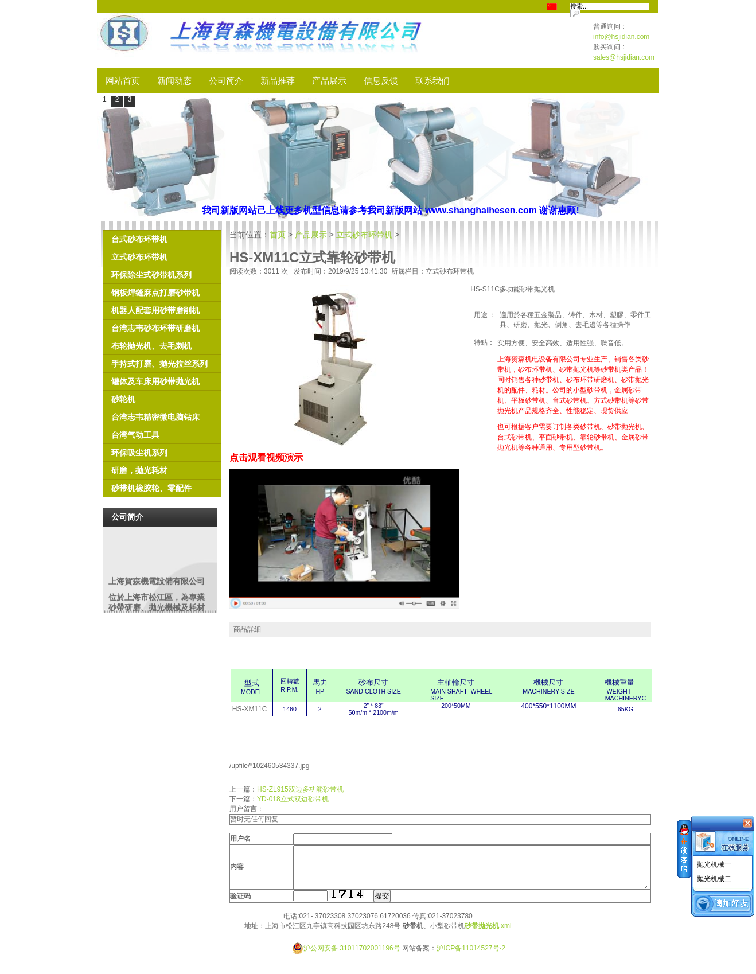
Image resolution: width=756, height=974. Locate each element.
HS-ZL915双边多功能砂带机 (300, 789)
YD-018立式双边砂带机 (293, 799)
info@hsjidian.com (621, 37)
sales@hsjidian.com (623, 57)
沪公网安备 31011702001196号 (346, 957)
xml (506, 934)
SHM (303, 40)
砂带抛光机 (482, 934)
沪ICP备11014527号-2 (471, 957)
